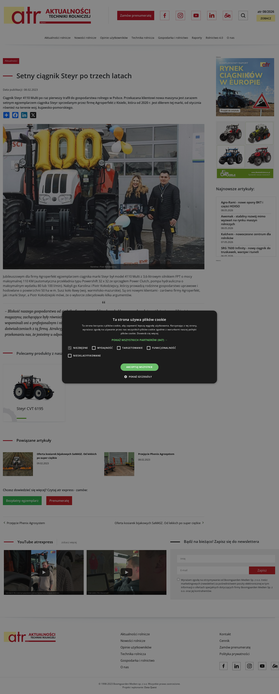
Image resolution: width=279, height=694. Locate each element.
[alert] (139, 347)
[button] (140, 340)
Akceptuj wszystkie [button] (139, 367)
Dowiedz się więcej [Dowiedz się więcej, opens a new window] (147, 333)
